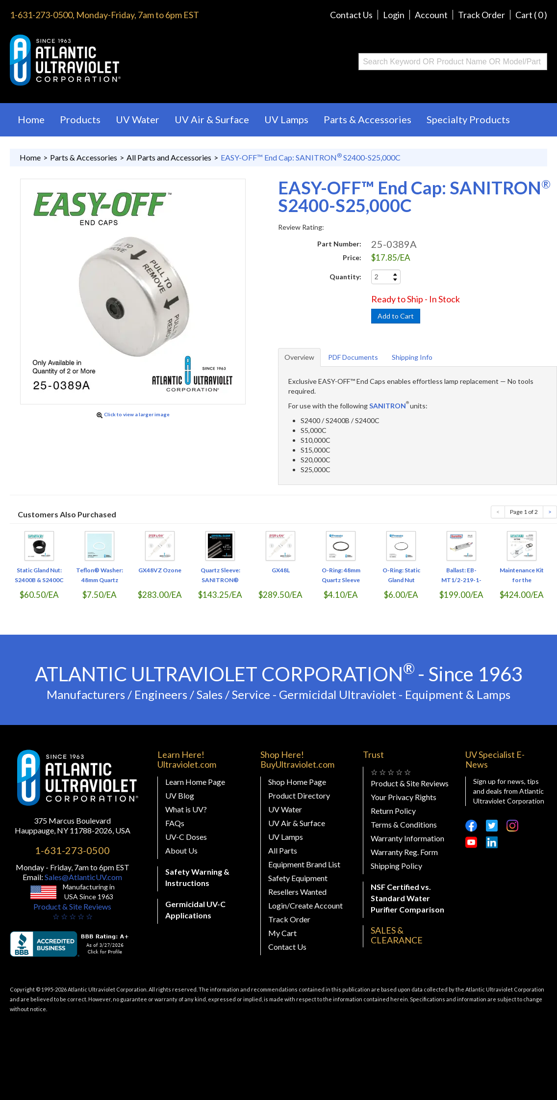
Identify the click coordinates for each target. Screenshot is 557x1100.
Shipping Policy (396, 865)
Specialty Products (468, 119)
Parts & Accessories (367, 119)
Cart (531, 14)
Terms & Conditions (404, 824)
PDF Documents (353, 357)
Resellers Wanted (297, 891)
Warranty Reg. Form (404, 852)
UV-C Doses (186, 836)
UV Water (137, 119)
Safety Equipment (298, 878)
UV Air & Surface (212, 119)
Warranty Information (407, 838)
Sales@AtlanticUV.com (82, 877)
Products (80, 119)
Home (31, 119)
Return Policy (393, 810)
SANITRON (387, 406)
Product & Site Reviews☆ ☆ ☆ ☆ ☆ (72, 911)
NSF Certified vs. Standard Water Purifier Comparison (407, 898)
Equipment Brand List (304, 864)
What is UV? (186, 809)
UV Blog (179, 795)
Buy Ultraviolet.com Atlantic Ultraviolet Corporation (105, 60)
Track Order (481, 14)
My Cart (282, 933)
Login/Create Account (305, 905)
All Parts (282, 850)
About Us (181, 850)
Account (431, 14)
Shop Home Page (297, 781)
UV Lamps (286, 119)
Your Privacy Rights (403, 797)
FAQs (174, 823)
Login (394, 14)
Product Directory (299, 795)
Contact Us (351, 14)
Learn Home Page (195, 781)
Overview (299, 357)
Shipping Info (412, 357)
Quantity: (345, 276)
